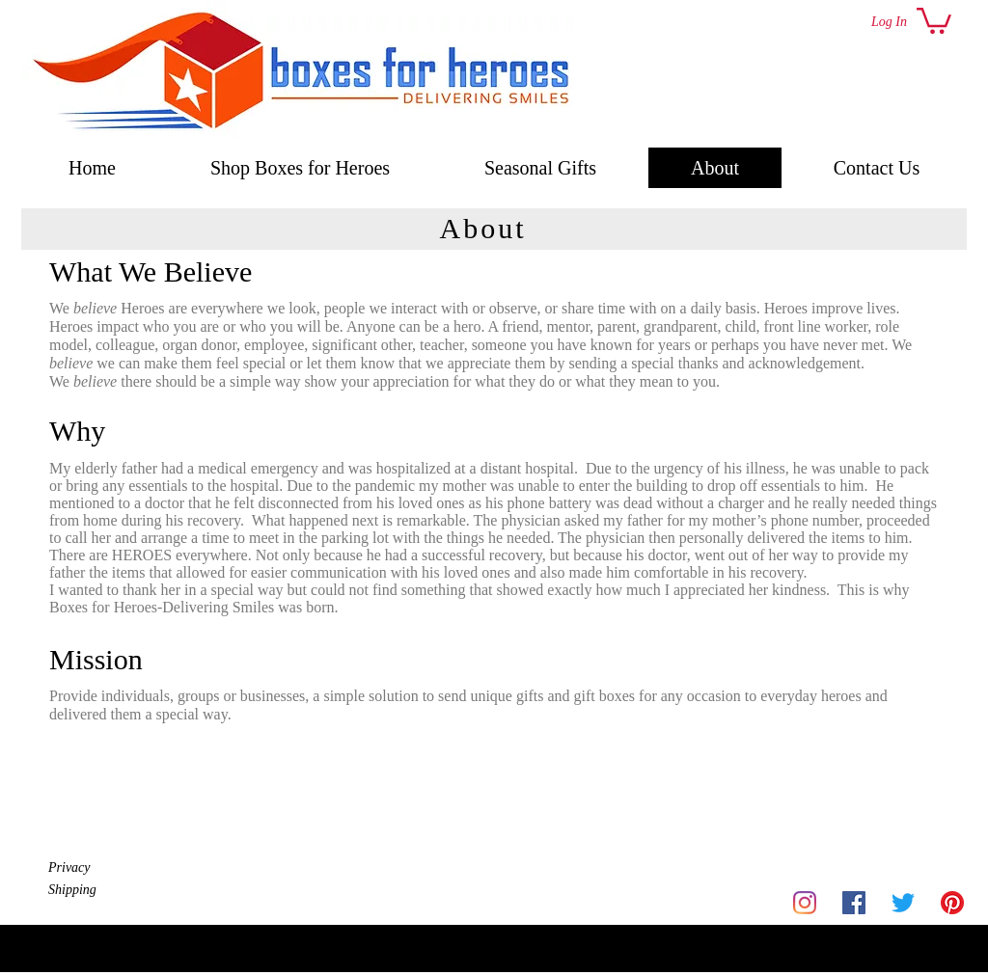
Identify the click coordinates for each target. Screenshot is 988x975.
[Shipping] (116, 890)
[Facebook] (853, 902)
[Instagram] (804, 902)
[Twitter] (903, 902)
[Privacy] (116, 868)
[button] (934, 19)
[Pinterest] (952, 902)
